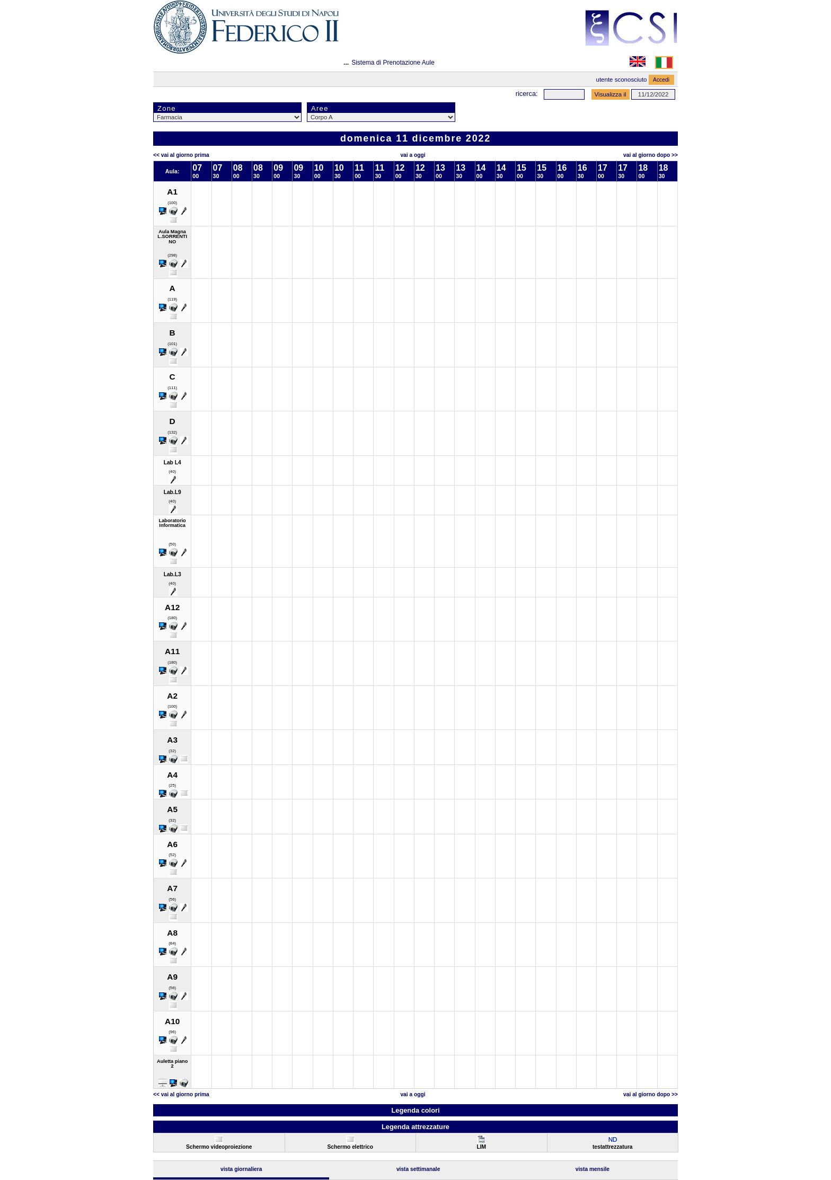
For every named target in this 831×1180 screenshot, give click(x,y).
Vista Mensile (592, 1169)
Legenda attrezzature (415, 1127)
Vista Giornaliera (241, 1169)
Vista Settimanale (418, 1169)
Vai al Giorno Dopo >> (650, 155)
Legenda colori (415, 1110)
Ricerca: (527, 94)
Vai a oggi (412, 155)
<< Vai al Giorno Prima (181, 155)
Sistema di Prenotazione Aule (393, 62)
